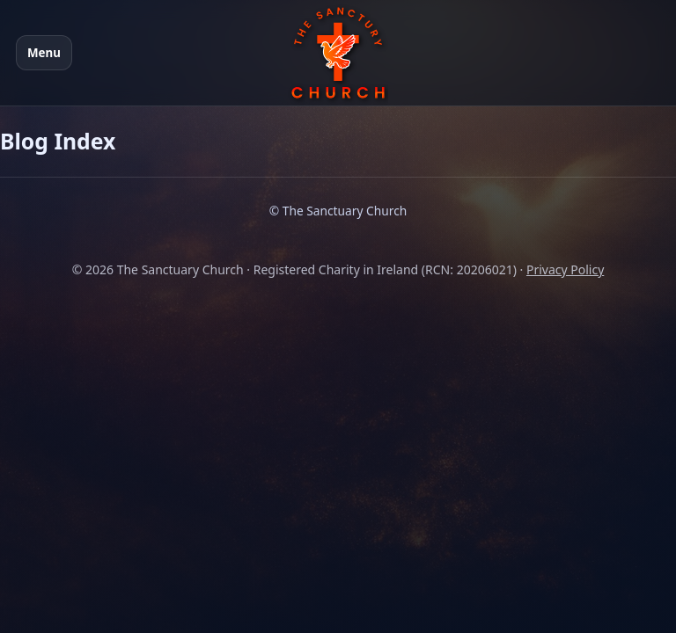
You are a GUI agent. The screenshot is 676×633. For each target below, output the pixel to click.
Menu (44, 53)
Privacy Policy (565, 269)
